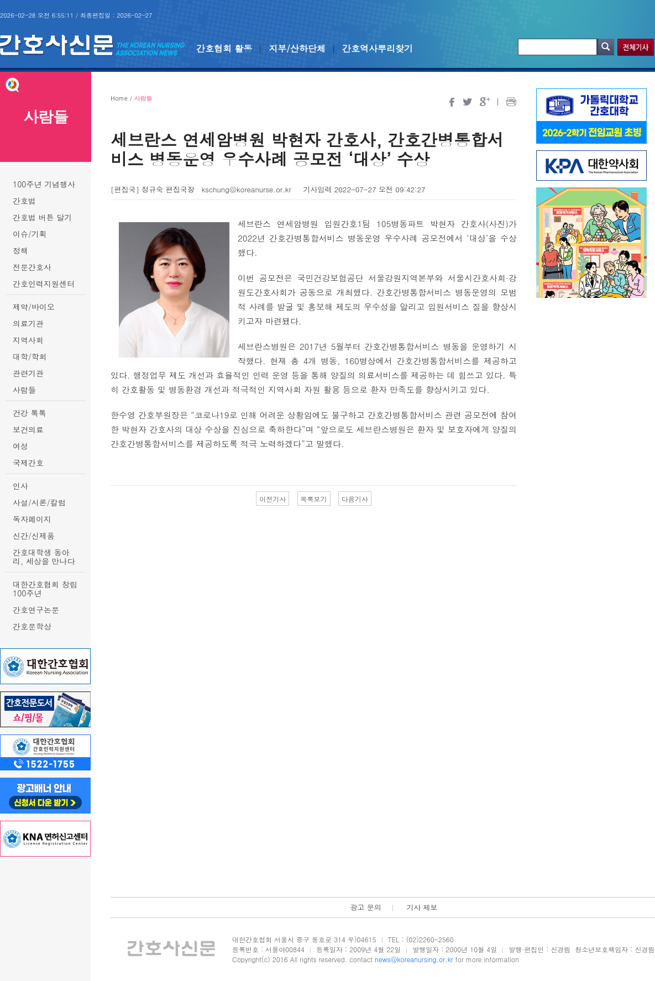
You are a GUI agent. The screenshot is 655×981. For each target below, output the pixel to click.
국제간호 (28, 462)
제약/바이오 (34, 306)
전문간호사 (32, 266)
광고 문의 (365, 907)
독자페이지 (32, 518)
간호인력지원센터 (44, 283)
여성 (20, 446)
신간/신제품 (34, 535)
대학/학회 (30, 356)
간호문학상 (32, 626)
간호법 (24, 200)
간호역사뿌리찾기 (377, 48)
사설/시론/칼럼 (39, 502)
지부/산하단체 (297, 48)
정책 (20, 250)
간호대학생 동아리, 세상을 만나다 (44, 556)
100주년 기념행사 (44, 184)
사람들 (24, 389)
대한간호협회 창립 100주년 (45, 589)
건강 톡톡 (29, 412)
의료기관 (28, 323)
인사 (20, 485)
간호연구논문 (36, 609)
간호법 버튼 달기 (42, 217)
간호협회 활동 (224, 48)
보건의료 (28, 429)
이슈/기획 (30, 233)
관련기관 (28, 373)
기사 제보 (421, 907)
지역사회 (28, 339)
